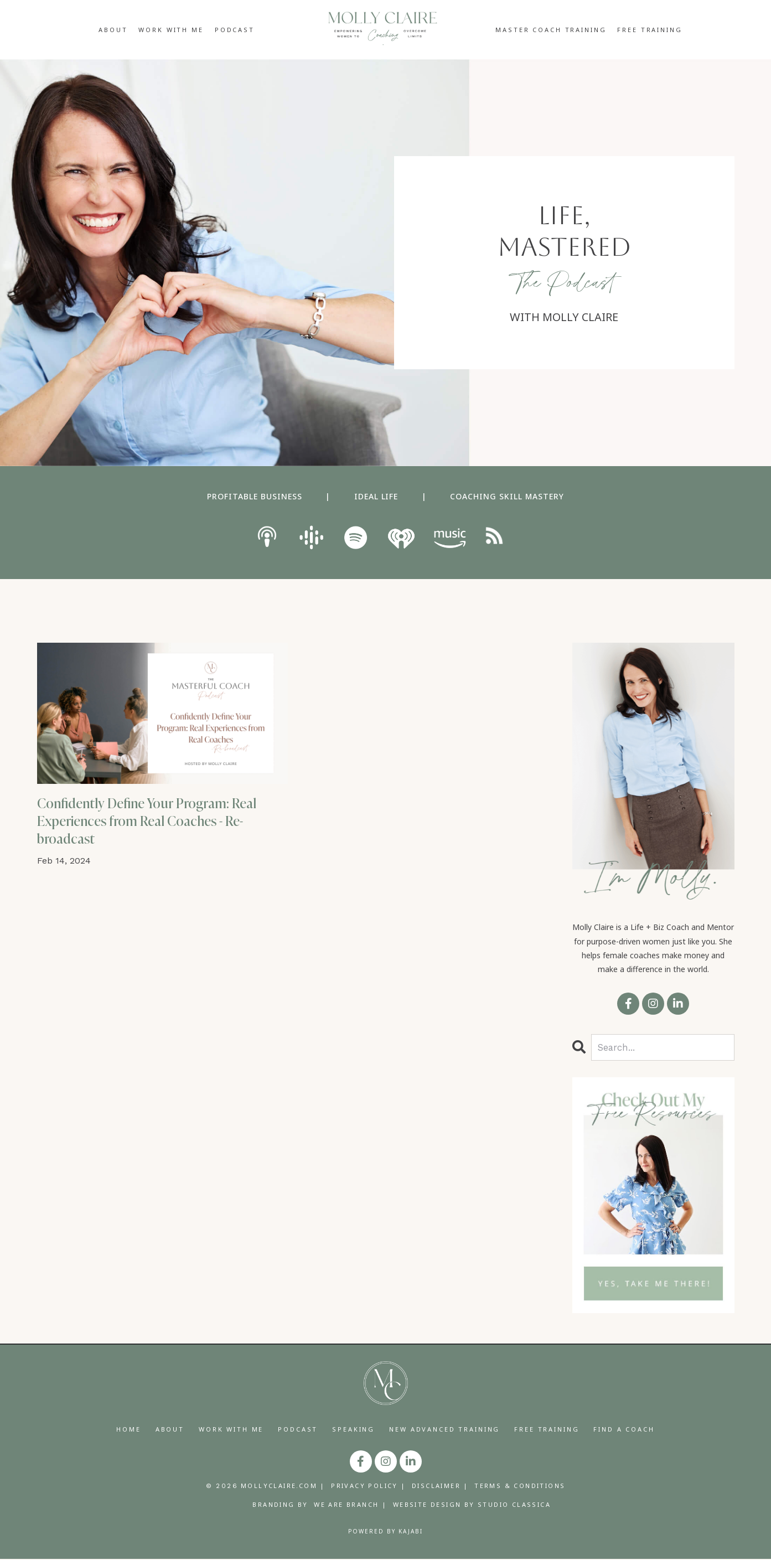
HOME (128, 1430)
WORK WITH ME (170, 29)
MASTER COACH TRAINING (550, 29)
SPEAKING (353, 1430)
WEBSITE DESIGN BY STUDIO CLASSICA (472, 1505)
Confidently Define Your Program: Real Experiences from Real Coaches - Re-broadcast (153, 827)
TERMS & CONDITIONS (519, 1486)
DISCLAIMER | (440, 1486)
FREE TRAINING (649, 29)
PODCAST (235, 29)
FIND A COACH (623, 1430)
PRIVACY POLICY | (368, 1486)
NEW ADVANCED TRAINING (444, 1430)
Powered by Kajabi (385, 1532)
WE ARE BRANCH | (350, 1505)
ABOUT (113, 29)
